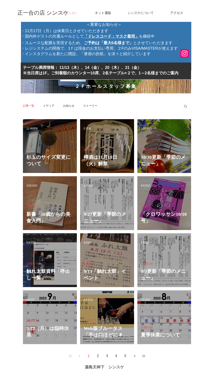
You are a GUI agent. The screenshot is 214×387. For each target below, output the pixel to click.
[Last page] (144, 356)
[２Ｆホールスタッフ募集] (106, 86)
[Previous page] (79, 356)
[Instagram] (184, 53)
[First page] (70, 356)
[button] (185, 106)
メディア (48, 105)
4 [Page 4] (116, 356)
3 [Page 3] (107, 356)
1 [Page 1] (89, 356)
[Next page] (134, 356)
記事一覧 (28, 105)
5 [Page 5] (125, 356)
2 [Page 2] (98, 356)
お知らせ (68, 105)
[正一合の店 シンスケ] (43, 12)
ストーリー (90, 105)
